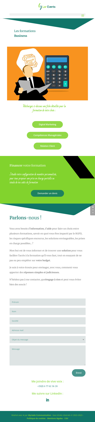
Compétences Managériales (47, 135)
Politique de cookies (36, 418)
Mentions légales (55, 418)
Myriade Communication (39, 415)
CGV (66, 418)
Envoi (79, 376)
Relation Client (47, 146)
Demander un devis (47, 193)
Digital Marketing (47, 125)
